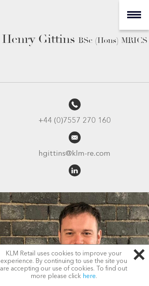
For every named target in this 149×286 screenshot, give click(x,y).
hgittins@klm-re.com (74, 154)
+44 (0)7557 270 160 (75, 121)
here (89, 276)
